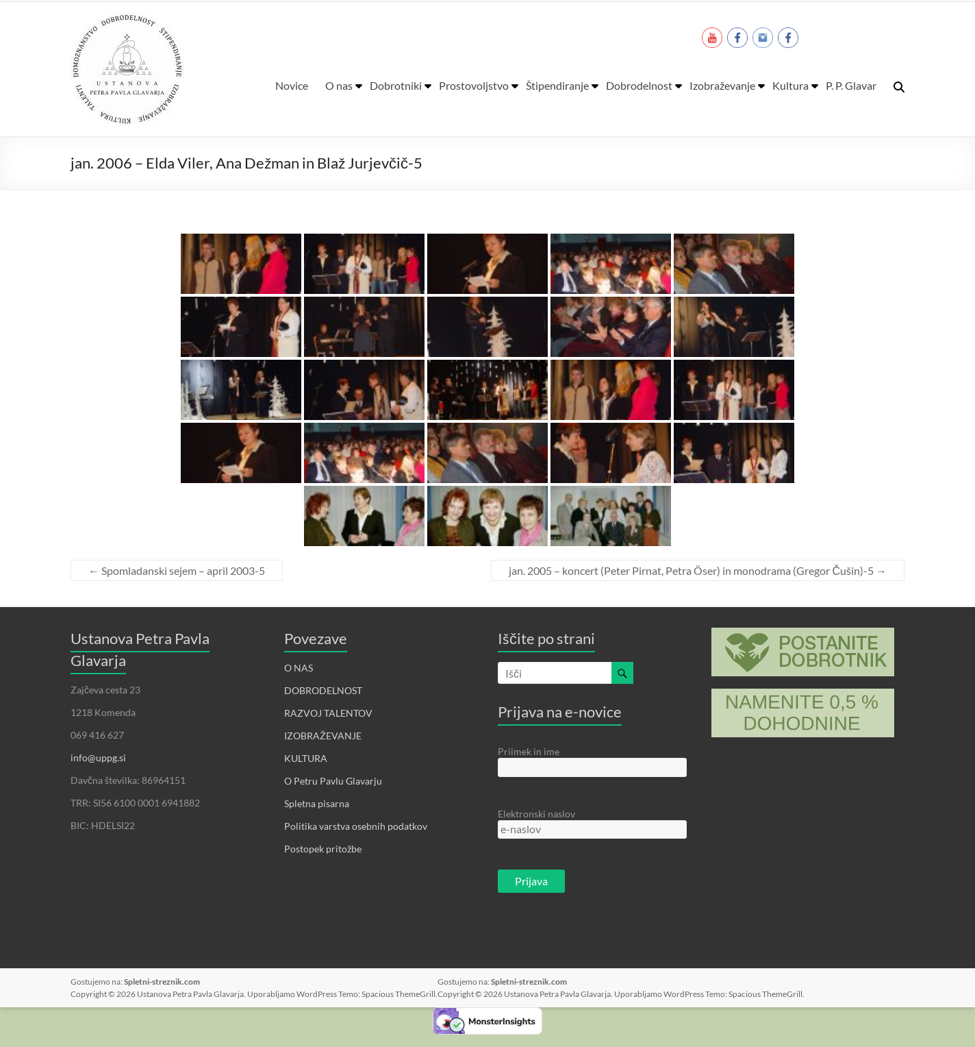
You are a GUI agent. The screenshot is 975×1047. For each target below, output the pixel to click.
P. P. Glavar (851, 85)
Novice (291, 85)
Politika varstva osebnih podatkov (355, 826)
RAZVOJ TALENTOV (328, 713)
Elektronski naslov (536, 814)
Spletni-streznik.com (162, 981)
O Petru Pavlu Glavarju (333, 781)
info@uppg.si (98, 757)
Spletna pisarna (316, 803)
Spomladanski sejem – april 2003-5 (176, 570)
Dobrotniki (396, 85)
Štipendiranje (557, 85)
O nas (339, 85)
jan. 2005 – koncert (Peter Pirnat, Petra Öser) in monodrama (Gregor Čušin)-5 (698, 570)
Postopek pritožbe (323, 848)
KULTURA (305, 758)
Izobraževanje (722, 85)
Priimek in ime (528, 751)
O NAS (298, 668)
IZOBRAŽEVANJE (323, 735)
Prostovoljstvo (474, 85)
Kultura (790, 85)
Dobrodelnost (639, 85)
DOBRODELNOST (323, 690)
